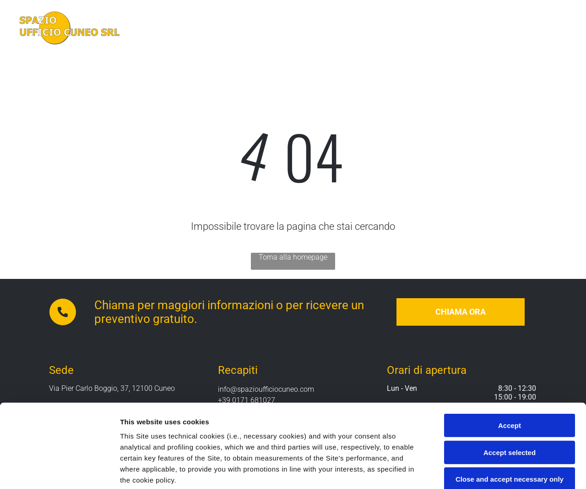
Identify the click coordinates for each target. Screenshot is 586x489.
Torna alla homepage (293, 257)
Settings (465, 471)
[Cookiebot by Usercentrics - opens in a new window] (59, 471)
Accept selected (509, 374)
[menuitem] (220, 28)
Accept (509, 347)
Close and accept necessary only (510, 401)
